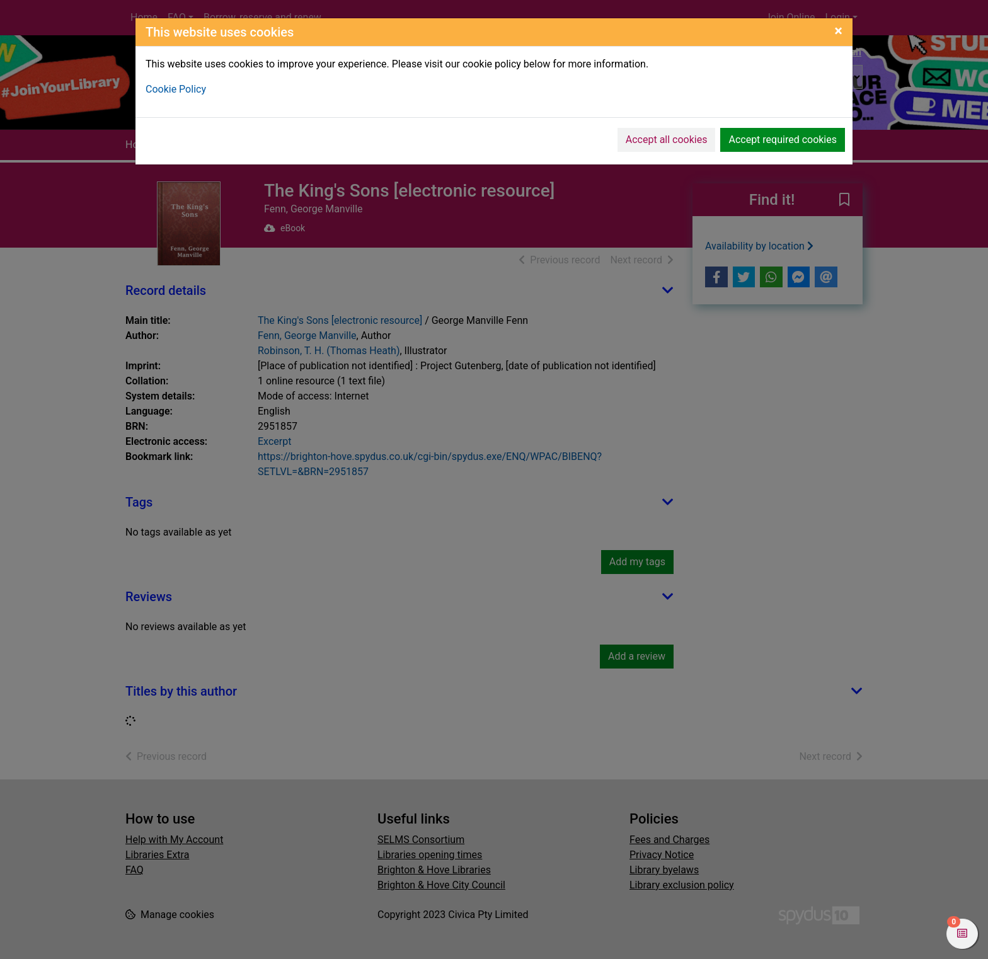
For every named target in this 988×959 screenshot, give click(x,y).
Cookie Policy (176, 89)
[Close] (838, 31)
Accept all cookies (667, 140)
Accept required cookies (782, 140)
